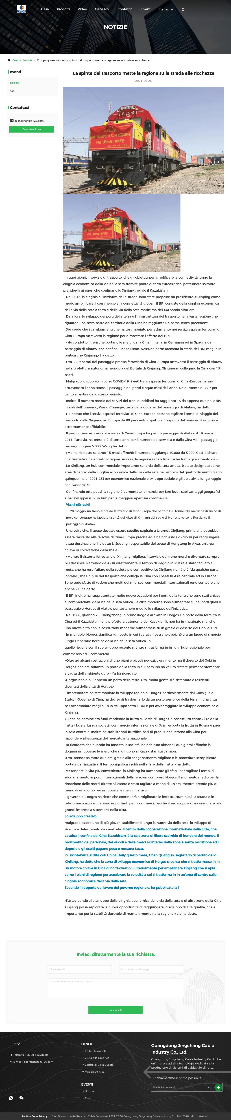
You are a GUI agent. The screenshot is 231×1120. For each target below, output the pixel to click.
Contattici (125, 9)
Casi (12, 90)
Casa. (15, 60)
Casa (45, 9)
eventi (146, 9)
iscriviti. (212, 1087)
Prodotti (63, 9)
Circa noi (102, 9)
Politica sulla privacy (34, 1116)
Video (82, 9)
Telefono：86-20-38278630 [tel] (29, 1055)
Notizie (27, 60)
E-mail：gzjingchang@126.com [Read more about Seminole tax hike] (31, 1061)
